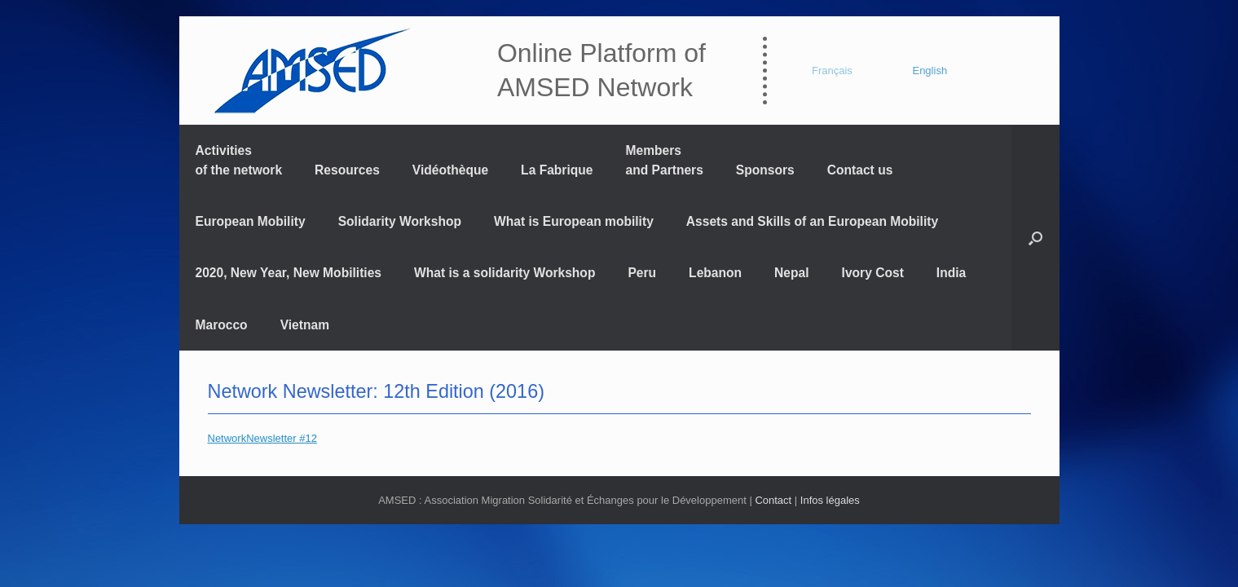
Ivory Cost (873, 273)
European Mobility (251, 221)
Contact (773, 500)
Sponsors (765, 170)
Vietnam (304, 325)
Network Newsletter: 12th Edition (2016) (376, 391)
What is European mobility (574, 221)
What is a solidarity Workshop (504, 273)
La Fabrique (557, 170)
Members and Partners (664, 159)
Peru (642, 273)
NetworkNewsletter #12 (262, 438)
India (951, 273)
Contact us (860, 170)
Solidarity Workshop (399, 221)
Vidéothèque (450, 170)
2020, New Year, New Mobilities (289, 273)
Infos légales (830, 500)
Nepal (791, 273)
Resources (347, 170)
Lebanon (715, 273)
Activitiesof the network (239, 159)
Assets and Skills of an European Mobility (812, 221)
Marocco (222, 325)
